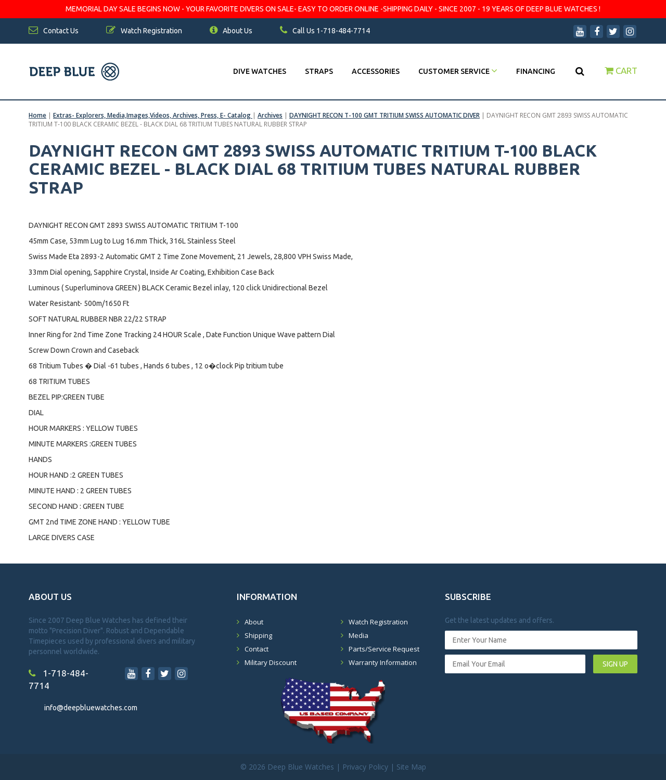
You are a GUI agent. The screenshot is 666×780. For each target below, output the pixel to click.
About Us (231, 31)
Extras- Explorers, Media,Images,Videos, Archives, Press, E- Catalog (152, 115)
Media (358, 635)
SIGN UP (615, 664)
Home (37, 115)
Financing (535, 71)
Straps (319, 71)
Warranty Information (383, 662)
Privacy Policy (365, 767)
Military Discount (271, 662)
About (254, 621)
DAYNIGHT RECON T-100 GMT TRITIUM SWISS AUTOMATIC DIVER (384, 115)
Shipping (258, 635)
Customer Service (457, 71)
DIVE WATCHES (259, 71)
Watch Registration (378, 621)
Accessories (376, 71)
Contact (256, 649)
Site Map (411, 767)
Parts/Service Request (384, 649)
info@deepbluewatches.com (90, 708)
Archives (270, 115)
